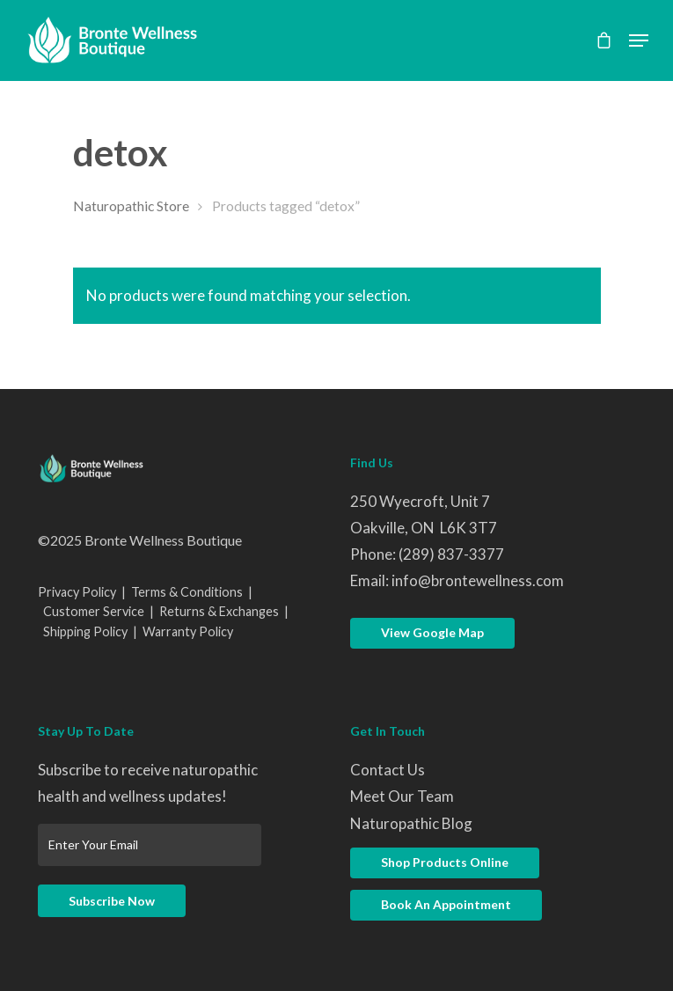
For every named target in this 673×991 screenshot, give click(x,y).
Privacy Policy (77, 591)
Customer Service (93, 611)
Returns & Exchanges (219, 611)
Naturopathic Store (131, 206)
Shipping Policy (85, 631)
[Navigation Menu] (638, 40)
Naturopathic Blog (411, 823)
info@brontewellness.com (477, 580)
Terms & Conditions (187, 591)
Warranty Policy (188, 631)
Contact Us (387, 769)
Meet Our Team (402, 796)
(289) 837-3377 (451, 554)
